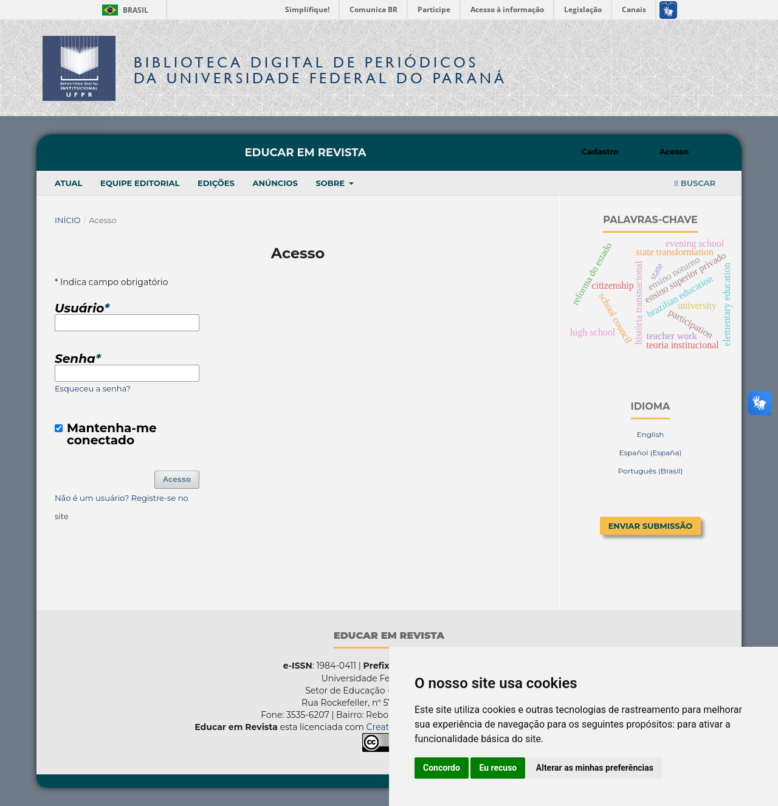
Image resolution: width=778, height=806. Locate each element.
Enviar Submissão (650, 526)
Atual (68, 183)
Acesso (674, 151)
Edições (216, 183)
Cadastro (600, 151)
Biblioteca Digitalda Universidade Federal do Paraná (320, 70)
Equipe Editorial (139, 183)
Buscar (694, 183)
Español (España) (650, 452)
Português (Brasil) (650, 470)
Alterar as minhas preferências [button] (594, 768)
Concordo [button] (441, 768)
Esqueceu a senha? (93, 388)
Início (68, 220)
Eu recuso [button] (498, 768)
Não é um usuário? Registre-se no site (121, 507)
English (650, 434)
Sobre (330, 183)
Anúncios (274, 183)
